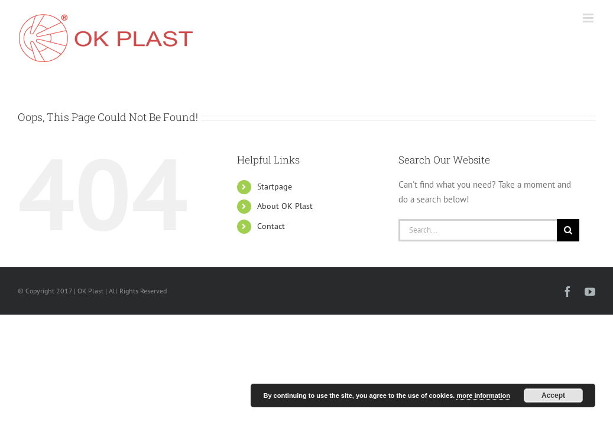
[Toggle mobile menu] (589, 18)
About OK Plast (285, 206)
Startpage (274, 186)
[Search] (568, 230)
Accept (553, 395)
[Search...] (477, 230)
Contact (271, 226)
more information (483, 395)
